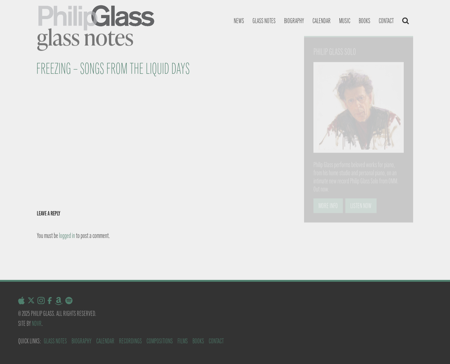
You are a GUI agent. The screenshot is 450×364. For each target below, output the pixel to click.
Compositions (160, 341)
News (239, 21)
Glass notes (264, 21)
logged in (67, 236)
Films (183, 341)
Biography (294, 21)
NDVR (37, 323)
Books (364, 21)
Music (344, 21)
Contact (386, 21)
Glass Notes (55, 341)
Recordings (130, 341)
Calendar (321, 21)
